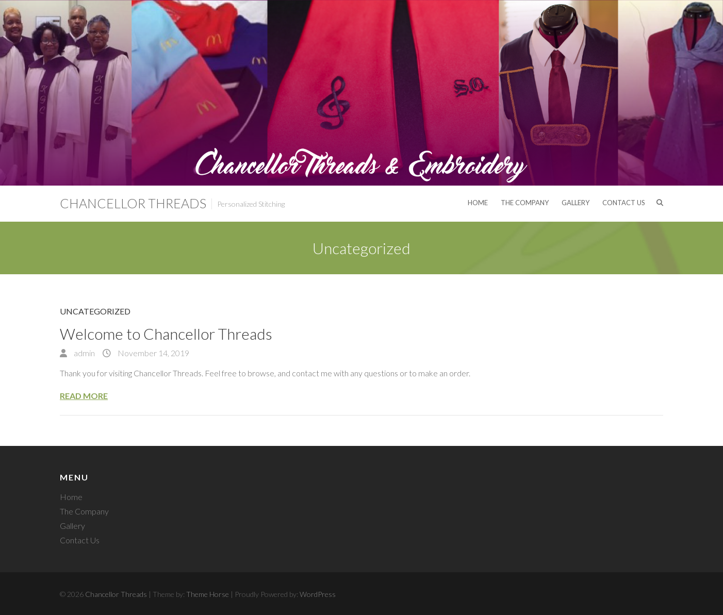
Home (478, 202)
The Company (525, 202)
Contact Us (623, 202)
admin (83, 353)
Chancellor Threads (133, 203)
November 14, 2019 (152, 353)
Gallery (575, 202)
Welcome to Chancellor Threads (166, 333)
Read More (84, 396)
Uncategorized (95, 311)
